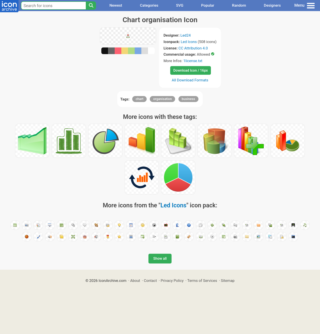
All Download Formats (190, 80)
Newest (115, 5)
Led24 (185, 35)
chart (139, 99)
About (135, 280)
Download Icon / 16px (190, 70)
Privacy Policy (172, 280)
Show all (160, 258)
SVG (179, 5)
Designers (272, 5)
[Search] (91, 5)
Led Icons (189, 41)
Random (239, 5)
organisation (162, 99)
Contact (150, 280)
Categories (149, 5)
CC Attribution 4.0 (193, 48)
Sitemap (228, 280)
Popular (207, 5)
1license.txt (192, 61)
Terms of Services (202, 280)
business (188, 99)
